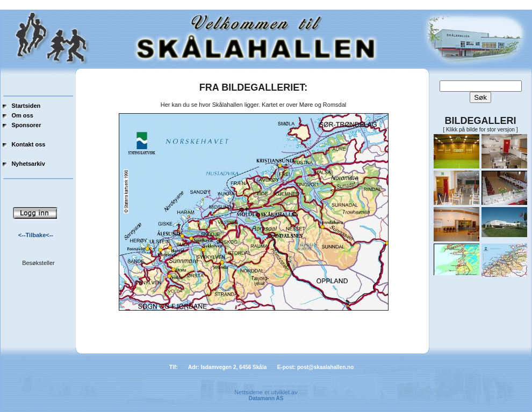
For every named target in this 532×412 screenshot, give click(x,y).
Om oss (22, 115)
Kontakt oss (28, 144)
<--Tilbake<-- (35, 235)
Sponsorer (26, 125)
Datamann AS (266, 398)
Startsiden (25, 105)
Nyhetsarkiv (28, 163)
